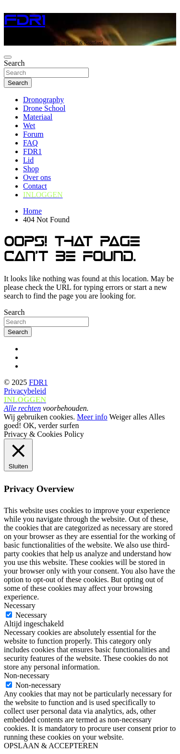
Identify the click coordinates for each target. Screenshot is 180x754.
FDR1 (24, 20)
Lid (28, 160)
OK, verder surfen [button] (51, 425)
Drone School (44, 108)
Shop (31, 169)
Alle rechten (22, 408)
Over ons (37, 177)
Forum (33, 134)
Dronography (43, 100)
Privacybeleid (25, 391)
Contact (35, 186)
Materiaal (37, 117)
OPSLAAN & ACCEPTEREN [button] (51, 746)
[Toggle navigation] (8, 57)
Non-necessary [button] (26, 675)
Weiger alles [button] (128, 417)
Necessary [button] (20, 605)
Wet (29, 125)
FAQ (30, 143)
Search (14, 63)
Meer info (92, 417)
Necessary (31, 615)
